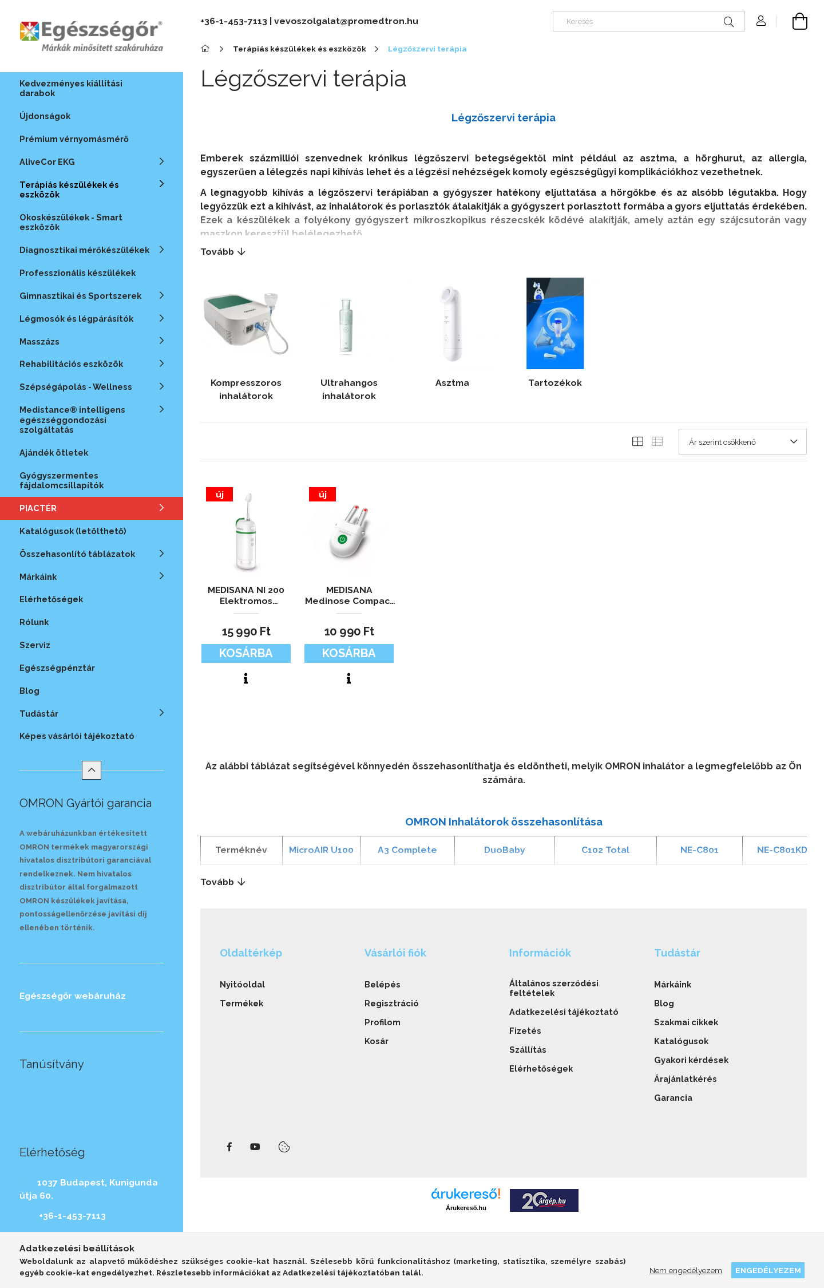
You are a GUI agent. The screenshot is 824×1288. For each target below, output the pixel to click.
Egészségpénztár (57, 668)
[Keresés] (649, 21)
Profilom (383, 1022)
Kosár (377, 1041)
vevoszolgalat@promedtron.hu (346, 20)
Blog (29, 691)
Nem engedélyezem (685, 1270)
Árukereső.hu (466, 1207)
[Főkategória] (206, 48)
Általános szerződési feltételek (554, 988)
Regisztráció (392, 1003)
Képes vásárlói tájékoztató (76, 736)
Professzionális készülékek (77, 273)
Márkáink (672, 984)
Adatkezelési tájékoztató (564, 1012)
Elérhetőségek (51, 599)
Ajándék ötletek (53, 452)
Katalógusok (681, 1041)
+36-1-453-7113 (72, 1215)
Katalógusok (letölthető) (72, 531)
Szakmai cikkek (686, 1022)
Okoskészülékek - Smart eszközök (70, 222)
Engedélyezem (768, 1270)
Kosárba (246, 653)
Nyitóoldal (242, 984)
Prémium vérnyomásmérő (74, 139)
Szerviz (34, 645)
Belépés (383, 984)
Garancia (673, 1098)
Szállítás (527, 1049)
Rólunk (34, 622)
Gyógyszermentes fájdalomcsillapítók (61, 480)
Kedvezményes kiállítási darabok (70, 88)
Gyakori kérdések (691, 1060)
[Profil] (761, 21)
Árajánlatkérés (685, 1079)
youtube (255, 1147)
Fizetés (525, 1031)
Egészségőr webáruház (72, 995)
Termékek (241, 1003)
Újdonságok (44, 116)
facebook (229, 1147)
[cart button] (792, 21)
